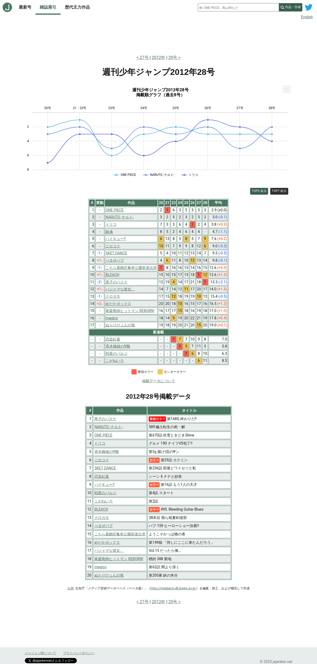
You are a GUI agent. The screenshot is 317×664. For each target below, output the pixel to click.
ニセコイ (101, 460)
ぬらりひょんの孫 (109, 575)
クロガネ (101, 518)
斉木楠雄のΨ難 (106, 452)
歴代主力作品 (77, 7)
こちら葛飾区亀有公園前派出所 (120, 534)
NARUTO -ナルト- (108, 427)
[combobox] (238, 7)
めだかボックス (107, 542)
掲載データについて (158, 381)
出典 (70, 588)
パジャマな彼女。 (109, 550)
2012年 (158, 57)
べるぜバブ (103, 526)
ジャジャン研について (40, 653)
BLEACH (101, 509)
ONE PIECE (103, 435)
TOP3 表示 (259, 191)
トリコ (99, 443)
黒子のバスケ (105, 419)
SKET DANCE (105, 468)
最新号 (25, 7)
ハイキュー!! (104, 484)
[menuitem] (287, 89)
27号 (145, 57)
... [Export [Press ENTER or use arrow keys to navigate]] (287, 88)
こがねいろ (103, 501)
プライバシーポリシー (78, 653)
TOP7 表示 (279, 191)
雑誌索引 (48, 7)
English (307, 17)
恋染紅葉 (101, 476)
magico (100, 567)
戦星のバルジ (105, 493)
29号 (172, 57)
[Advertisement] (158, 36)
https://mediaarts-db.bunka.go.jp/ (173, 588)
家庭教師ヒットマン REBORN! (118, 559)
